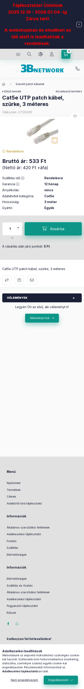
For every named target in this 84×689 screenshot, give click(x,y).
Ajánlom (31, 280)
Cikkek (11, 496)
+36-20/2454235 (77, 69)
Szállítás (12, 547)
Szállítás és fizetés (20, 585)
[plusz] (18, 225)
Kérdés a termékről (19, 280)
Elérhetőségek (17, 554)
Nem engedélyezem (24, 680)
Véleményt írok (40, 318)
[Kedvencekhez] (75, 116)
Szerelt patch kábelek (30, 84)
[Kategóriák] (18, 54)
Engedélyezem (58, 680)
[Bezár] (79, 24)
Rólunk (11, 612)
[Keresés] (29, 54)
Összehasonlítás (6, 280)
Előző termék (12, 91)
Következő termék (68, 91)
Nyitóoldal (13, 483)
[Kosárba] (53, 229)
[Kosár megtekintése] (65, 54)
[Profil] (51, 54)
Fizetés (12, 541)
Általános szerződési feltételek (28, 527)
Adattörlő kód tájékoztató (24, 503)
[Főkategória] (3, 84)
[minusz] (18, 232)
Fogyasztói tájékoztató (22, 606)
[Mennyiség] (10, 228)
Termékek (14, 490)
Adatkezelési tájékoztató (24, 534)
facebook (8, 623)
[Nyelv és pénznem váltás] (40, 54)
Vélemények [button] (17, 297)
